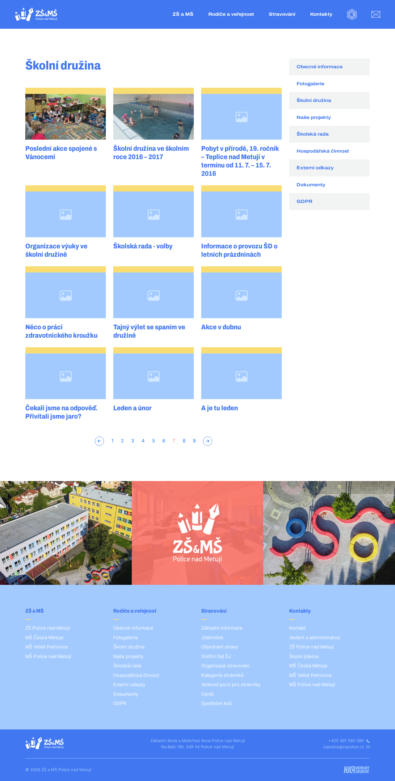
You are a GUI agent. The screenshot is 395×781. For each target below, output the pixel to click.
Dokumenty (311, 184)
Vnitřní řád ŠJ (216, 656)
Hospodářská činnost (323, 151)
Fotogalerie (310, 83)
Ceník (207, 694)
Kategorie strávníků (222, 675)
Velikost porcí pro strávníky (230, 684)
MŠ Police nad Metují (48, 656)
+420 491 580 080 (349, 740)
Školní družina (314, 100)
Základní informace (222, 628)
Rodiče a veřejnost (231, 14)
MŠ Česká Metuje (44, 637)
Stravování (282, 14)
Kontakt (297, 628)
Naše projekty (314, 117)
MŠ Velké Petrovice (46, 647)
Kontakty (321, 14)
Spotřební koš (216, 703)
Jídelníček (212, 637)
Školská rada (313, 134)
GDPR (304, 201)
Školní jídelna (303, 656)
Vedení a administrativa (314, 637)
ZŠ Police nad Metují (47, 628)
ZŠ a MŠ (183, 14)
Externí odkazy (315, 167)
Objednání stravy (219, 647)
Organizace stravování (225, 666)
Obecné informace (320, 66)
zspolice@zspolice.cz (346, 746)
